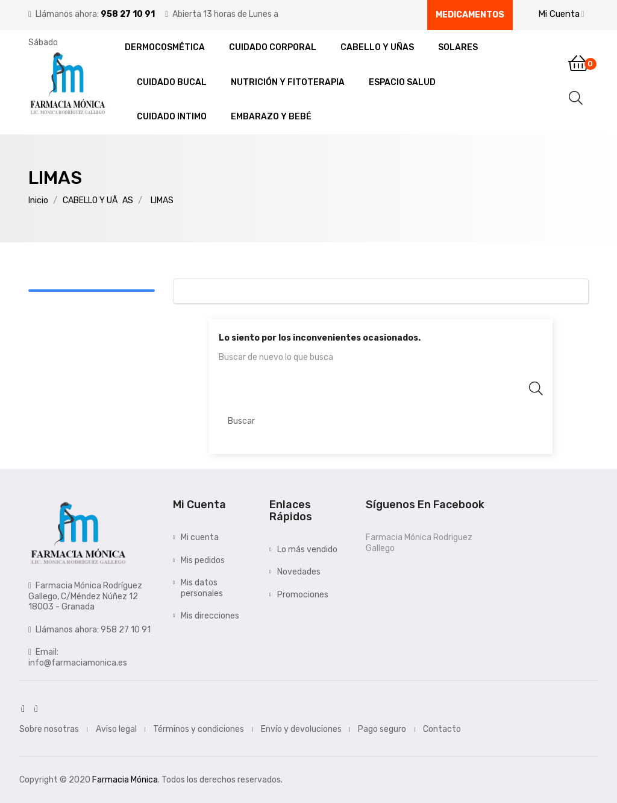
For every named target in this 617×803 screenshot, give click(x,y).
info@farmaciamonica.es (77, 663)
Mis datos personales (202, 588)
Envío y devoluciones (301, 729)
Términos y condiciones (198, 729)
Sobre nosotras (49, 729)
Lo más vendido (307, 549)
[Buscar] (381, 421)
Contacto (442, 729)
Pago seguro (382, 729)
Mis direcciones (210, 616)
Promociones (302, 595)
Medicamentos (470, 15)
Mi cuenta (200, 537)
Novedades (299, 572)
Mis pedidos (203, 560)
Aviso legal (116, 729)
